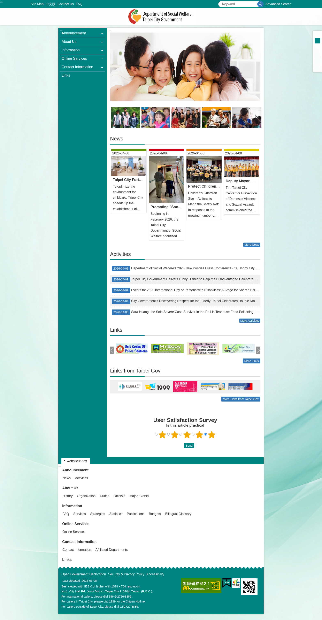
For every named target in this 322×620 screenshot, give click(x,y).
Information (72, 506)
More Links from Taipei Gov (241, 399)
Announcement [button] (74, 33)
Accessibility (155, 574)
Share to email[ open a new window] (317, 67)
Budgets (155, 514)
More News (251, 244)
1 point (162, 435)
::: (1, 2)
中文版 (50, 4)
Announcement (75, 470)
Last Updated (71, 580)
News (116, 138)
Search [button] (260, 4)
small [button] (317, 35)
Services (79, 514)
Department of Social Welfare (161, 16)
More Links (251, 361)
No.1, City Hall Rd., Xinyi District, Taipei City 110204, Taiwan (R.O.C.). (107, 591)
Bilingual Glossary (178, 514)
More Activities (249, 320)
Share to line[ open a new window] (317, 62)
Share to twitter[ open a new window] (317, 57)
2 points (175, 435)
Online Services (75, 524)
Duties (104, 496)
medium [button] (317, 40)
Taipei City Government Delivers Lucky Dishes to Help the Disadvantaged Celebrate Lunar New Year (186, 279)
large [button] (317, 46)
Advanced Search (278, 4)
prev (112, 350)
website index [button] (77, 461)
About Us (70, 488)
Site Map (37, 4)
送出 (180, 446)
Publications (135, 514)
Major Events (138, 496)
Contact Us (66, 4)
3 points (187, 435)
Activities (120, 254)
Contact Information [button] (77, 67)
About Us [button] (69, 42)
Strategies (97, 514)
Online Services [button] (74, 58)
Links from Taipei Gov (135, 371)
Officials (119, 496)
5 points (212, 435)
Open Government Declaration (83, 574)
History (67, 496)
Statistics (115, 514)
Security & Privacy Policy (126, 574)
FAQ (79, 4)
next (258, 350)
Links (66, 75)
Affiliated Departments (111, 549)
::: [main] (109, 31)
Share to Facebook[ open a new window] (317, 51)
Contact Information (79, 542)
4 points (199, 435)
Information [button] (71, 50)
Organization (86, 496)
